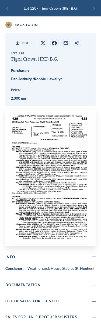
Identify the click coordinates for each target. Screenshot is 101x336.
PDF (22, 43)
